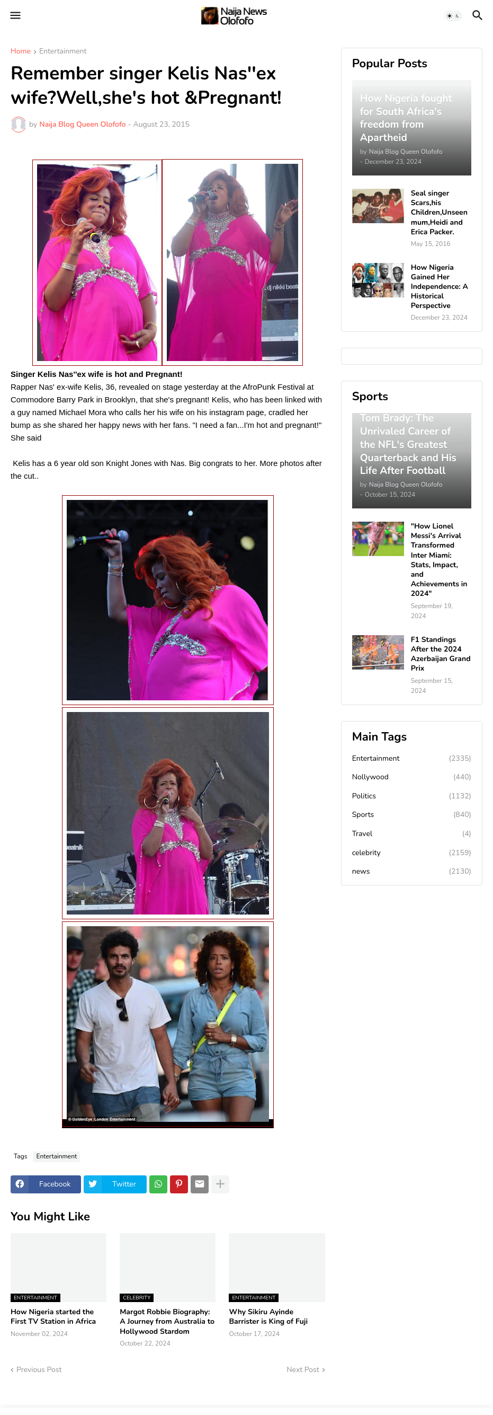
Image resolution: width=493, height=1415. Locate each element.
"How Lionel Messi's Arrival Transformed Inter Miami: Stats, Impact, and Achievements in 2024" (439, 560)
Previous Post (38, 1370)
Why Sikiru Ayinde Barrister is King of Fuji (268, 1316)
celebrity (411, 853)
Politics (411, 796)
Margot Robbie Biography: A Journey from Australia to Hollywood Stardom (167, 1321)
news (411, 871)
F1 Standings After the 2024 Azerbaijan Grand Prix (441, 654)
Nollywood (411, 777)
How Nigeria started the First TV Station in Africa (53, 1316)
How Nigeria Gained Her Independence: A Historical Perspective (439, 287)
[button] (14, 16)
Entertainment (63, 52)
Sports (411, 815)
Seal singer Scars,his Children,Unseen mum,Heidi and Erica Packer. (439, 213)
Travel (411, 834)
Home (21, 52)
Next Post (302, 1370)
